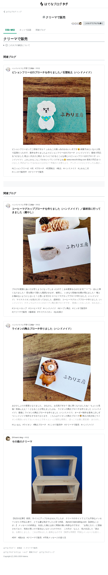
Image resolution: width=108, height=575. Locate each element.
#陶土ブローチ (39, 425)
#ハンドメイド (69, 168)
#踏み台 (21, 537)
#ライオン (27, 425)
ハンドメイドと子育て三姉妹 (23, 68)
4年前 (27, 437)
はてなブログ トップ (12, 12)
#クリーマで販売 (36, 172)
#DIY (14, 537)
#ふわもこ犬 (83, 168)
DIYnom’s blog (17, 437)
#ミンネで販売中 (19, 172)
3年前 (38, 68)
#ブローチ (39, 168)
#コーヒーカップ (19, 308)
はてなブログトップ (46, 552)
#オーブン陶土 (64, 308)
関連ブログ (41, 30)
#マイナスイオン (44, 312)
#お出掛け (58, 312)
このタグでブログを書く (94, 23)
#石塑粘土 (50, 168)
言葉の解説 (10, 30)
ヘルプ (24, 552)
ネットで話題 (25, 30)
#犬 (32, 168)
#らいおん (16, 425)
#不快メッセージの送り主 (54, 537)
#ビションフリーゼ (20, 168)
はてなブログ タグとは (12, 552)
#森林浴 (32, 312)
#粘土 (59, 168)
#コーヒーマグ (35, 308)
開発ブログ (33, 552)
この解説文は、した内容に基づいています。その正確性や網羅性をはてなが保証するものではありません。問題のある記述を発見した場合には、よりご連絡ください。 (16, 46)
